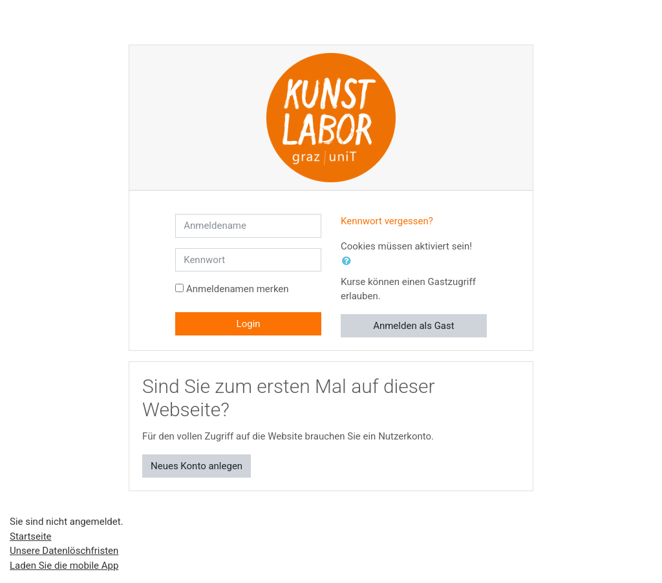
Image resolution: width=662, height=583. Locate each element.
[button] (349, 261)
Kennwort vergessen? (387, 221)
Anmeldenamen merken (237, 289)
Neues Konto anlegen (196, 466)
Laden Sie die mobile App (64, 565)
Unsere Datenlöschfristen (64, 550)
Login (249, 324)
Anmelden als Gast (413, 326)
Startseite (31, 536)
